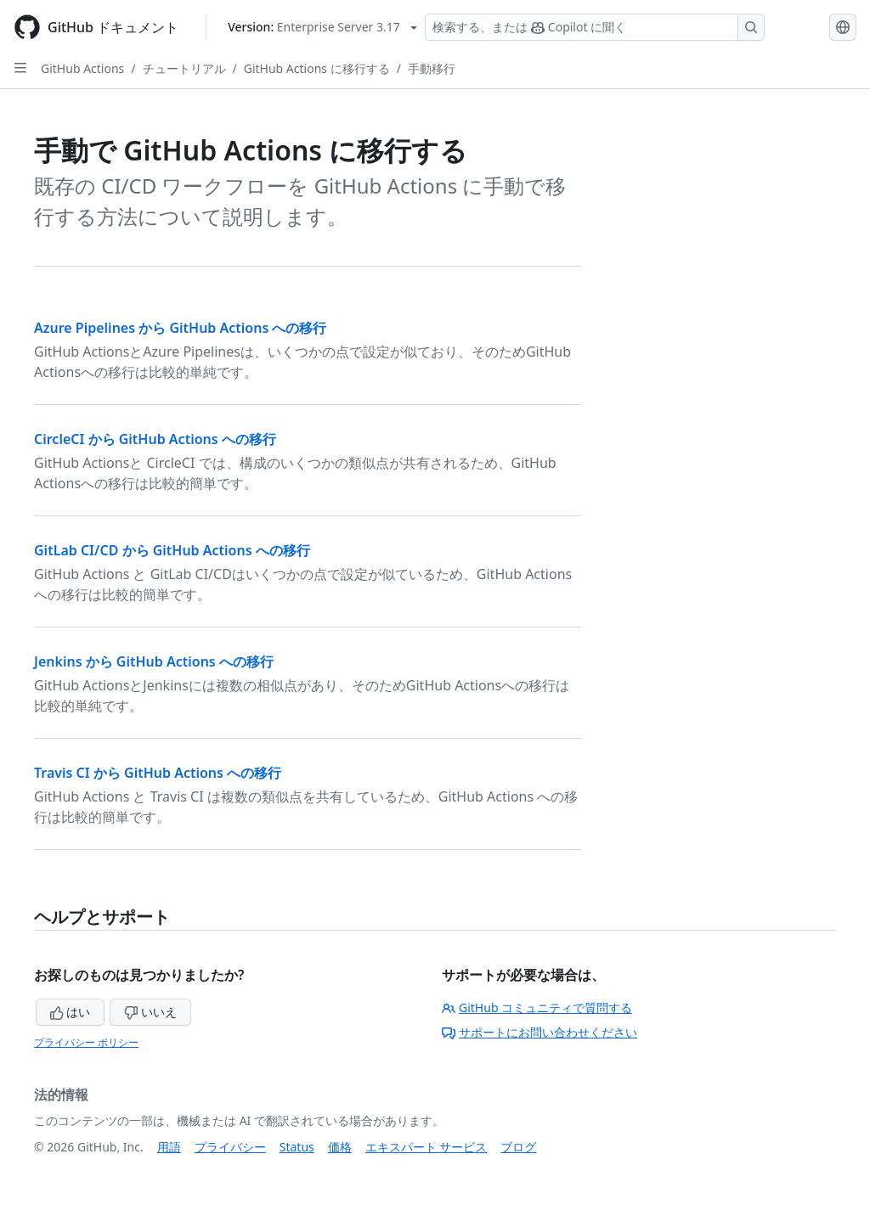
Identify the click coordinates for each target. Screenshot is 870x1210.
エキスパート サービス (426, 1147)
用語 (169, 1147)
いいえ (150, 1012)
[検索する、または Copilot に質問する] (595, 27)
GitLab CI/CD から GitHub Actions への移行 (172, 550)
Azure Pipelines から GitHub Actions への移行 (180, 327)
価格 (340, 1147)
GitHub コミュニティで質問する (537, 1007)
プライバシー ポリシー (86, 1042)
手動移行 (431, 68)
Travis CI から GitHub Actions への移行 (157, 772)
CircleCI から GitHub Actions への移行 (155, 439)
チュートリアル (184, 68)
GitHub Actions (82, 68)
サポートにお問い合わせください (539, 1032)
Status (297, 1147)
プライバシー (230, 1147)
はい (70, 1012)
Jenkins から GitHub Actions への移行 (154, 661)
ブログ (518, 1147)
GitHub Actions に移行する (317, 68)
